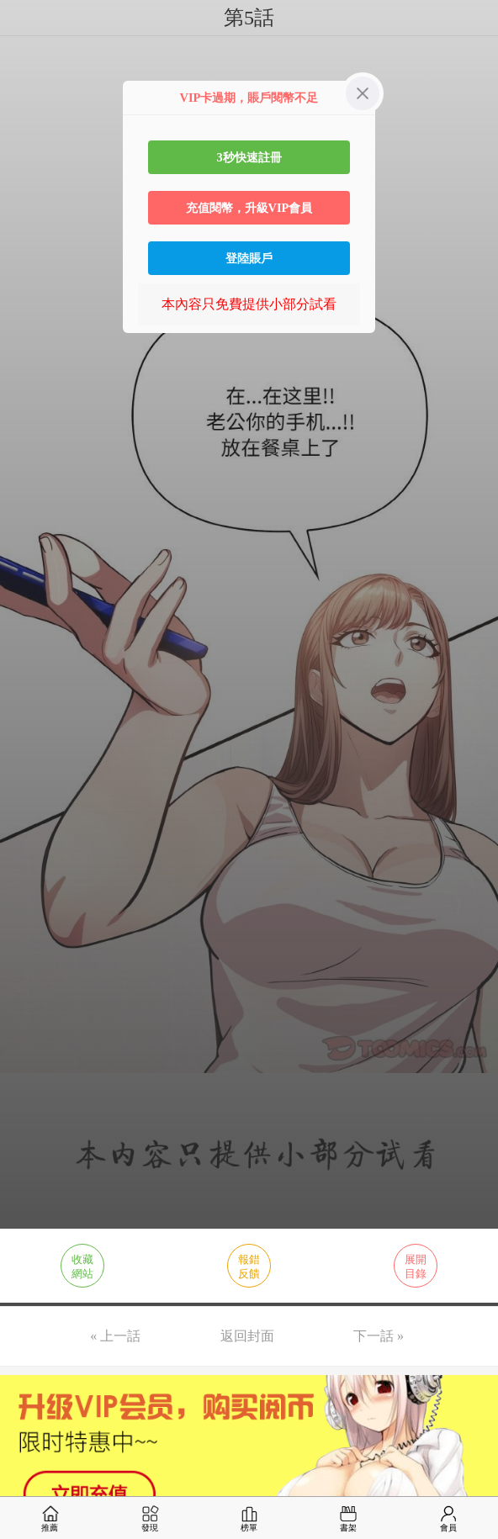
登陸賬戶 (249, 258)
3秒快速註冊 (248, 157)
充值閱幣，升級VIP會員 (249, 207)
